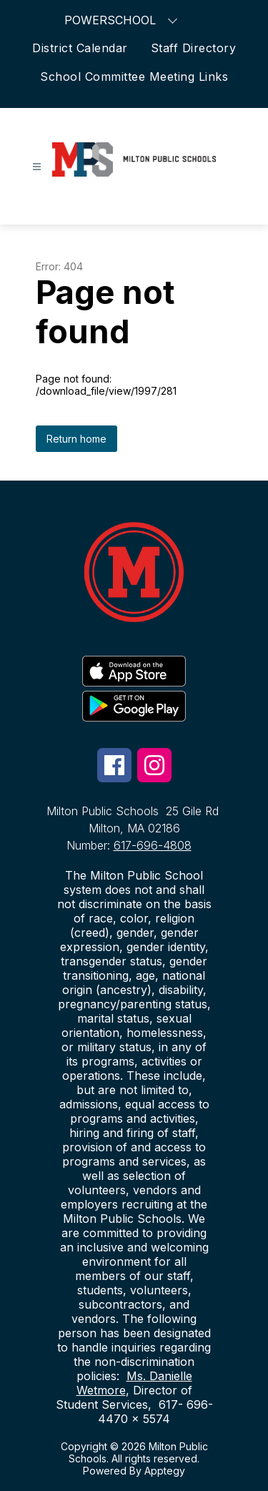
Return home (76, 439)
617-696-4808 (153, 845)
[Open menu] (37, 167)
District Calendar (80, 48)
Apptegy (164, 1471)
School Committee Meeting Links (134, 76)
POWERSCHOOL (122, 19)
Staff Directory (194, 48)
